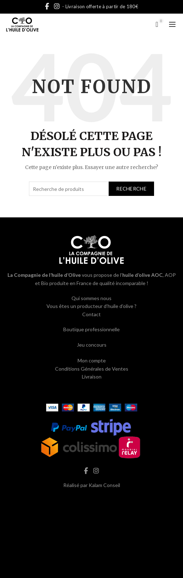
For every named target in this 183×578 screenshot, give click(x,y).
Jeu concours (92, 345)
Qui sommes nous (91, 298)
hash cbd (91, 500)
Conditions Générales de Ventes (91, 369)
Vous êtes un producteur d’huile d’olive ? (91, 306)
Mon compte (92, 360)
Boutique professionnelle (91, 329)
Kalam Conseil (104, 485)
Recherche (131, 189)
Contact (91, 314)
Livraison (92, 377)
